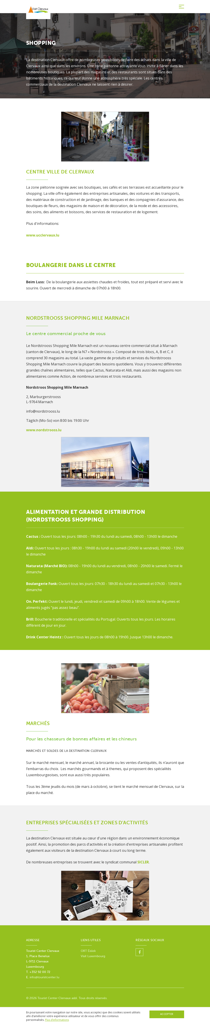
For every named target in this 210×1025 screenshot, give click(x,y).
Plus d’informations (57, 1020)
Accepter (166, 1014)
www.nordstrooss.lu (43, 430)
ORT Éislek (88, 951)
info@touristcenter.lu (44, 977)
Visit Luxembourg (93, 956)
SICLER (143, 862)
